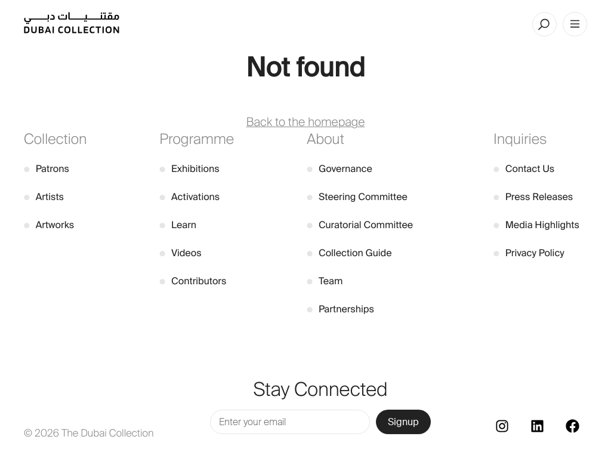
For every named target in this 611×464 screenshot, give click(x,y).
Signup (403, 422)
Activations (189, 196)
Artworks (49, 225)
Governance (339, 168)
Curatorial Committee (360, 225)
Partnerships (340, 309)
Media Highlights (536, 225)
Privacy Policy (528, 253)
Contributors (192, 281)
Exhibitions (189, 168)
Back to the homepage (305, 122)
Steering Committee (357, 196)
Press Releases (533, 196)
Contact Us (523, 168)
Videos (180, 253)
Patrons (46, 168)
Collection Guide (349, 253)
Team (324, 281)
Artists (44, 196)
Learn (177, 225)
